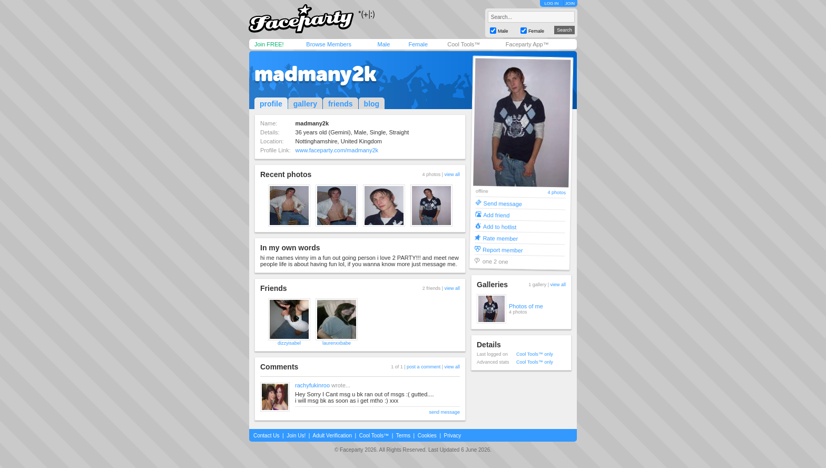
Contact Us (266, 435)
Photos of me (526, 306)
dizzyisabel (289, 343)
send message (444, 412)
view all (452, 174)
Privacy (452, 435)
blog (372, 104)
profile (271, 104)
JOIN (570, 3)
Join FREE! (269, 44)
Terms (403, 435)
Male (383, 44)
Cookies (427, 435)
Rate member (500, 238)
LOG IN (551, 3)
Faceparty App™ (527, 44)
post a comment (423, 366)
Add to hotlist (500, 226)
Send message (503, 203)
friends (340, 104)
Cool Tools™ (463, 44)
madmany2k (315, 74)
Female (418, 44)
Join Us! (296, 435)
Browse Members (328, 44)
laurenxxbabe (336, 343)
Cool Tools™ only (534, 354)
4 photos (556, 193)
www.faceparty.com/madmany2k (337, 150)
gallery (305, 104)
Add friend (496, 214)
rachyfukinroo (312, 385)
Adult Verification (332, 435)
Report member (503, 249)
